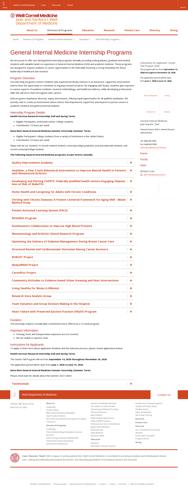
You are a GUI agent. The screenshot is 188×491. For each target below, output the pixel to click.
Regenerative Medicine (100, 427)
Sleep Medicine (97, 433)
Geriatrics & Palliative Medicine (103, 403)
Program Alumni (142, 438)
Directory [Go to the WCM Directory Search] (123, 484)
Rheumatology (97, 430)
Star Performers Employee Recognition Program (66, 419)
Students (139, 433)
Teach (70, 5)
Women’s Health (97, 435)
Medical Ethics (96, 415)
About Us (32, 30)
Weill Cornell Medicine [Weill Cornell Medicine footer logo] (72, 473)
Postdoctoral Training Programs (148, 403)
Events (143, 153)
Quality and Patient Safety (146, 406)
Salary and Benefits (143, 412)
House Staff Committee (145, 435)
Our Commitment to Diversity (147, 430)
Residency (95, 443)
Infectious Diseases (99, 412)
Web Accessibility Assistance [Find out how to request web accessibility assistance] (142, 484)
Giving (174, 30)
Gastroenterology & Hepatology (59, 441)
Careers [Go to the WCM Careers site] (102, 484)
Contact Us (164, 394)
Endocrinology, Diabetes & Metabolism (62, 438)
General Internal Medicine (57, 444)
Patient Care (132, 30)
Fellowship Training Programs (103, 446)
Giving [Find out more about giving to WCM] (112, 484)
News (143, 165)
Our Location (14, 394)
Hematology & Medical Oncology (104, 409)
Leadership (51, 407)
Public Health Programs (100, 421)
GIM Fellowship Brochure (154, 174)
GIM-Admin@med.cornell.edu (153, 147)
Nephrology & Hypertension (102, 418)
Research (109, 30)
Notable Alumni (141, 409)
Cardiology (51, 429)
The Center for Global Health (103, 406)
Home (13, 30)
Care (43, 5)
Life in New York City (143, 415)
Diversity (155, 30)
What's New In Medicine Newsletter (60, 413)
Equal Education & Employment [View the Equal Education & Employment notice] (83, 484)
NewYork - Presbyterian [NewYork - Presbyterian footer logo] (118, 473)
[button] (183, 5)
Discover (56, 5)
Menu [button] (5, 7)
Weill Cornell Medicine (24, 5)
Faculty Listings (52, 410)
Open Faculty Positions (55, 416)
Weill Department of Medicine (39, 394)
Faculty (144, 159)
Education (88, 30)
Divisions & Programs (59, 30)
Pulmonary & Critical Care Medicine (105, 424)
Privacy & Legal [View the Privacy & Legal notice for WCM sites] (59, 484)
